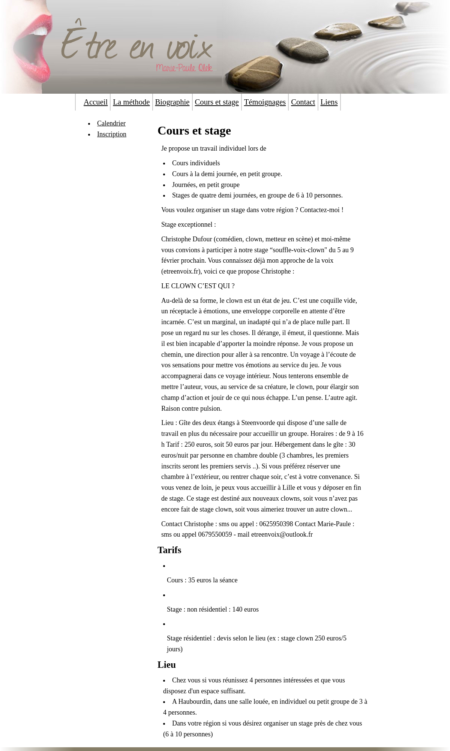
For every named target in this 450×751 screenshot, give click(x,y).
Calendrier (111, 123)
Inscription (111, 134)
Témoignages (265, 102)
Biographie (172, 102)
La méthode (131, 102)
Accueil (96, 102)
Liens (329, 102)
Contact (303, 102)
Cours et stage (217, 102)
